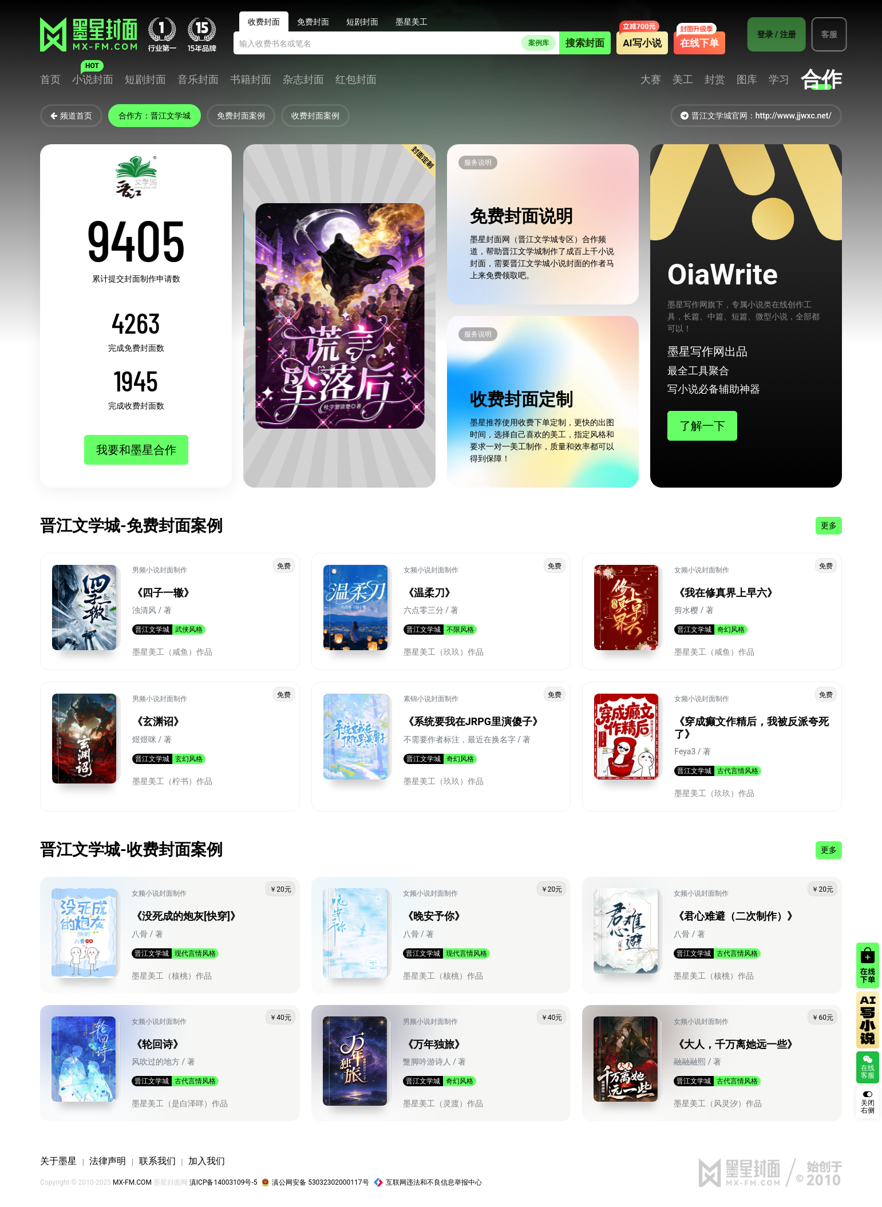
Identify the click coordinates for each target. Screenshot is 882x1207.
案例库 (538, 43)
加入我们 (206, 1160)
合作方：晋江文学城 (154, 115)
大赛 (650, 79)
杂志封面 (303, 79)
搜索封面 (584, 43)
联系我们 (157, 1160)
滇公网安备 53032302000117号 (315, 1182)
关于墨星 (58, 1160)
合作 (821, 79)
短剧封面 (145, 79)
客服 (824, 34)
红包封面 (356, 79)
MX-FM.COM (132, 1182)
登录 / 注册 (771, 34)
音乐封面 (198, 79)
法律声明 (107, 1160)
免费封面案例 (241, 115)
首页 (50, 79)
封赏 (715, 79)
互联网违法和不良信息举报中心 (428, 1182)
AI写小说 (642, 43)
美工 (683, 79)
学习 (779, 79)
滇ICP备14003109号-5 (223, 1182)
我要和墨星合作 (136, 450)
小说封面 (92, 79)
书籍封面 (250, 79)
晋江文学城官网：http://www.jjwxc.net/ (756, 115)
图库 (747, 79)
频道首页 (71, 115)
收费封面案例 (315, 115)
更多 (829, 525)
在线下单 (699, 43)
